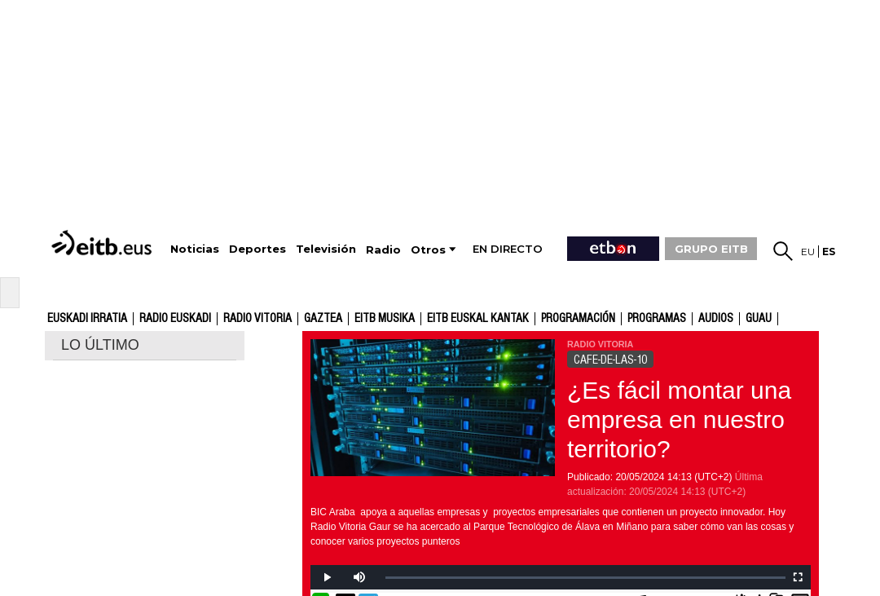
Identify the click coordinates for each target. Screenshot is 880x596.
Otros (428, 250)
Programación (578, 318)
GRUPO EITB (711, 248)
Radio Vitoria (257, 318)
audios (715, 318)
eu (808, 251)
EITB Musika (384, 318)
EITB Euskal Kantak (478, 318)
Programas (656, 318)
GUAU (759, 318)
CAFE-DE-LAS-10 (610, 359)
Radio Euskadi (175, 318)
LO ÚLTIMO (100, 345)
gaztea (323, 318)
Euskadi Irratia (87, 318)
